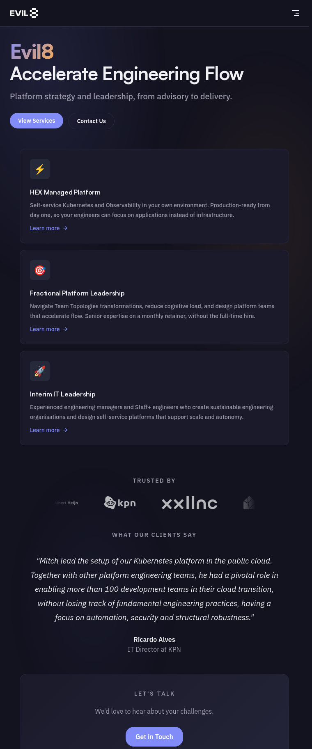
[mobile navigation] (295, 13)
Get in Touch (154, 737)
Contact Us (91, 121)
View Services (36, 120)
